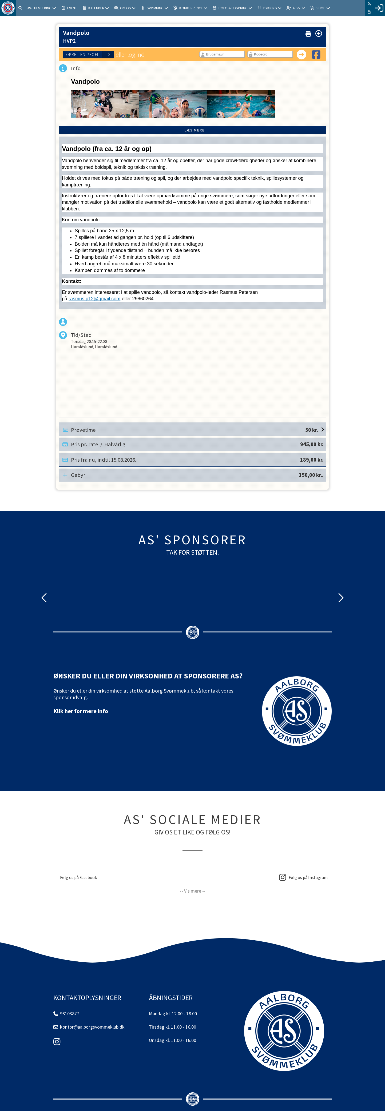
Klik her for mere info (80, 711)
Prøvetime (194, 429)
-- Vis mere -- (192, 891)
